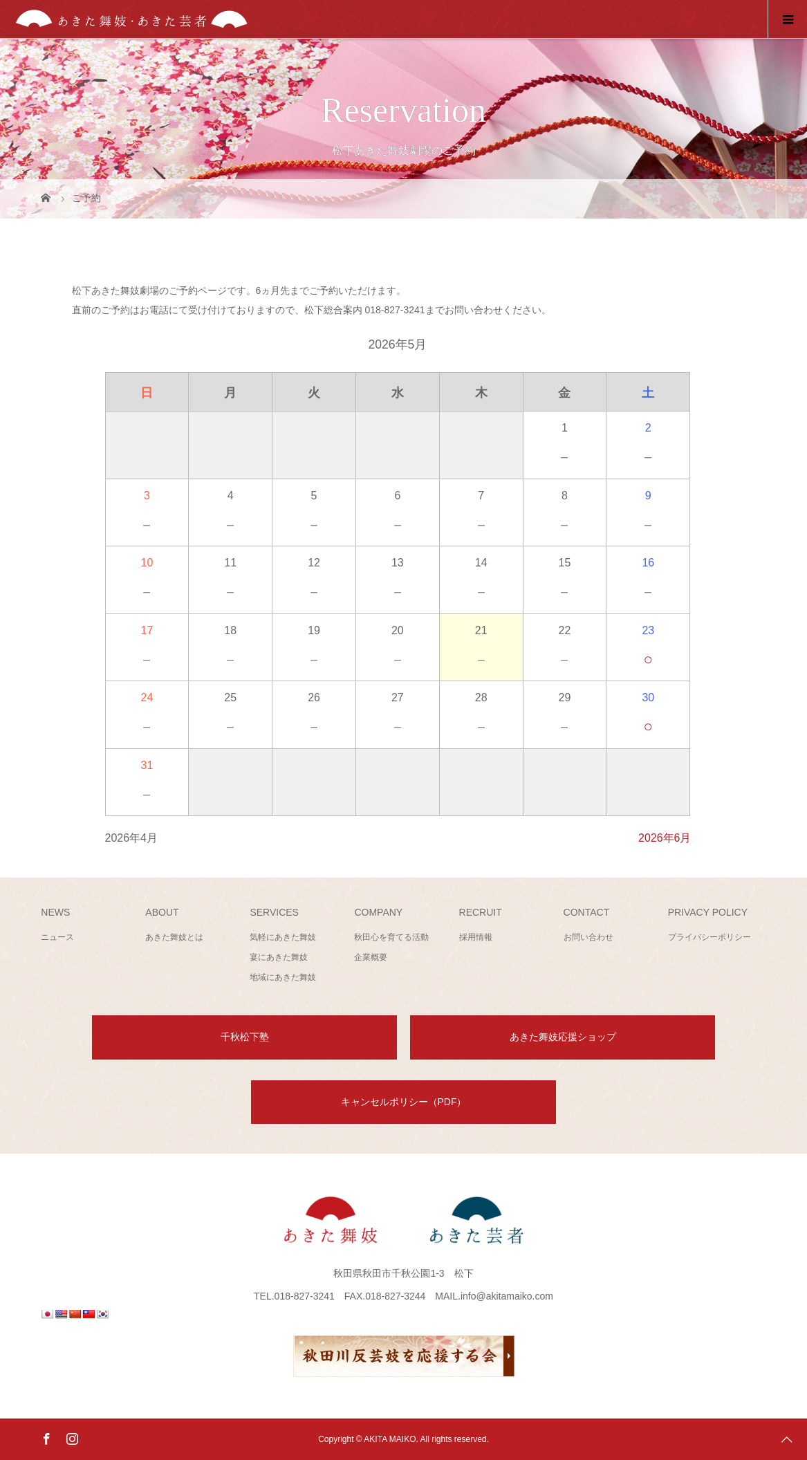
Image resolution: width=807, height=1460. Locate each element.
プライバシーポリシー (709, 937)
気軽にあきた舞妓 (283, 937)
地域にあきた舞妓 (283, 977)
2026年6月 (665, 838)
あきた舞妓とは (174, 937)
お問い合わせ (588, 937)
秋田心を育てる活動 (391, 937)
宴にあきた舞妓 (279, 957)
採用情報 (475, 937)
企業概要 (370, 957)
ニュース (57, 937)
